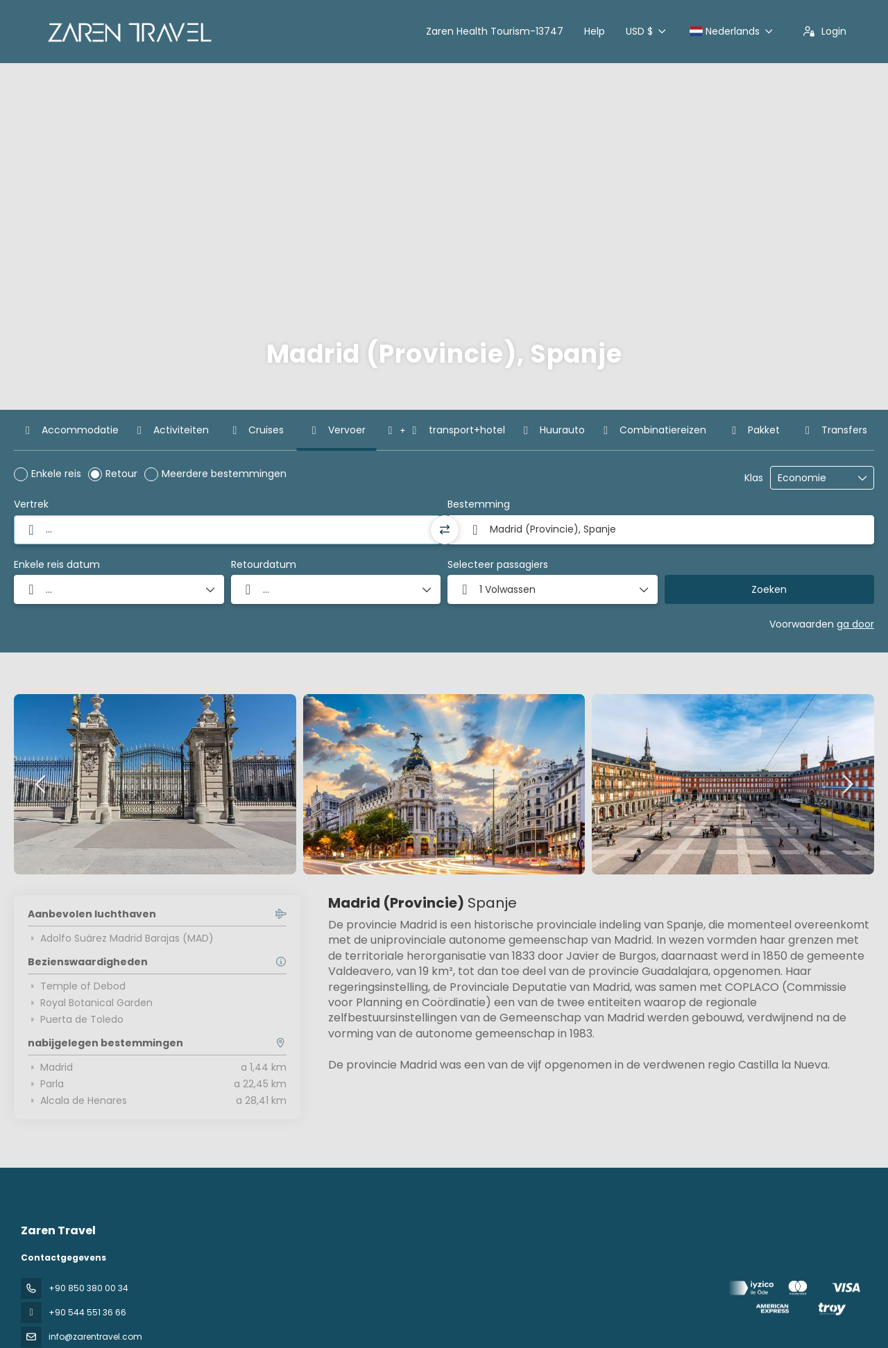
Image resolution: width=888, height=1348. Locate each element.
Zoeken (769, 589)
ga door (855, 624)
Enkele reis (56, 474)
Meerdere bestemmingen (224, 474)
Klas (753, 478)
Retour (121, 474)
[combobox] (227, 529)
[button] (552, 589)
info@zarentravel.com (95, 1336)
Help (594, 31)
